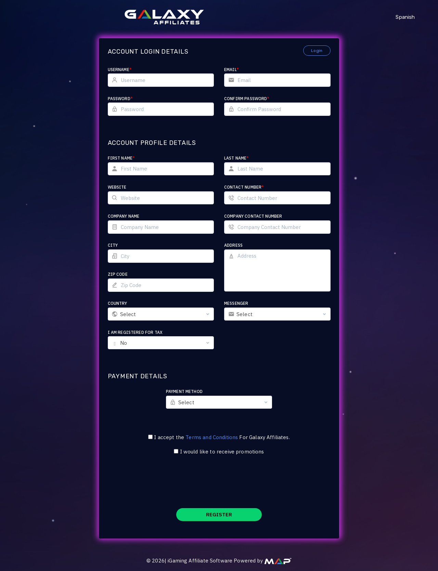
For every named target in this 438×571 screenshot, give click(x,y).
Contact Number (244, 187)
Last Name (236, 158)
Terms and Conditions (211, 437)
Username (120, 69)
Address (233, 245)
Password (120, 98)
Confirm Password (247, 98)
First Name (121, 158)
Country (117, 303)
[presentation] (219, 486)
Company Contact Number (253, 216)
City (113, 245)
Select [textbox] (128, 314)
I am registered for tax (135, 332)
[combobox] (161, 314)
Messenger (236, 303)
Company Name (124, 216)
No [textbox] (123, 343)
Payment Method (184, 391)
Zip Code (118, 274)
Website (117, 187)
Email (231, 69)
